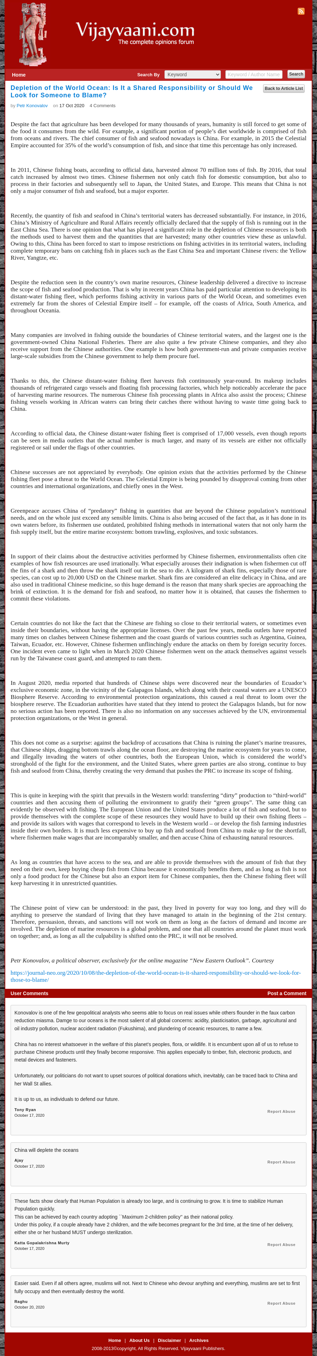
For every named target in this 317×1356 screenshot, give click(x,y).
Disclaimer (169, 1340)
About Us (139, 1340)
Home (19, 75)
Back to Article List (284, 88)
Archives (199, 1340)
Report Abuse (281, 1111)
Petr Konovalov (32, 105)
